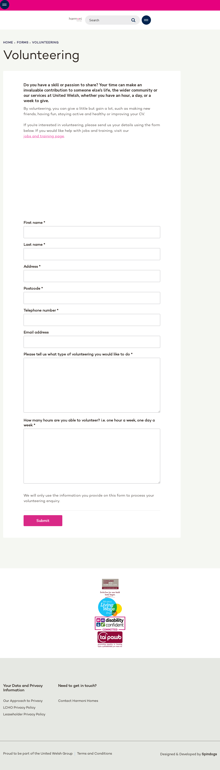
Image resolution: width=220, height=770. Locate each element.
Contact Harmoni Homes (78, 701)
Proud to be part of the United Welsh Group (38, 754)
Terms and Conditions (94, 754)
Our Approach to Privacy (23, 701)
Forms (23, 42)
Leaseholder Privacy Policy (24, 714)
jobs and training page (44, 136)
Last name (34, 245)
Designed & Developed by (188, 754)
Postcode (33, 289)
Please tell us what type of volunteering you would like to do (78, 355)
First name (34, 223)
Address (32, 267)
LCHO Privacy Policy (19, 708)
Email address (36, 333)
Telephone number (41, 311)
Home (8, 42)
